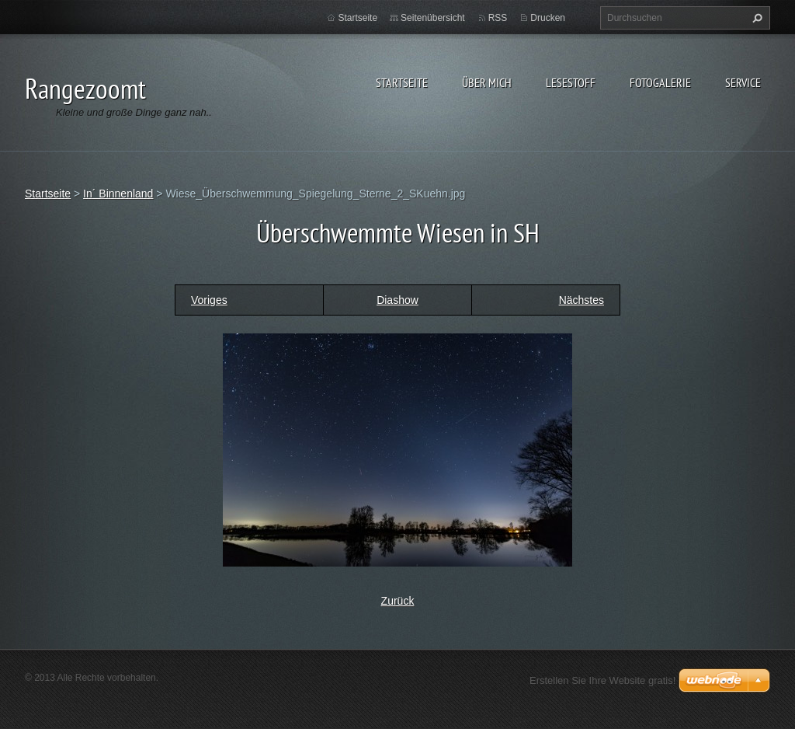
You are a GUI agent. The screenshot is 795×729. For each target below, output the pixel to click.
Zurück (398, 601)
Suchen (755, 18)
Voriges (209, 300)
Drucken (547, 17)
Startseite (402, 82)
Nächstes (581, 300)
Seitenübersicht (433, 17)
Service (743, 82)
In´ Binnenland (118, 193)
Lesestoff (570, 82)
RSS (498, 17)
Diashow (397, 300)
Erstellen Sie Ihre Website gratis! (602, 680)
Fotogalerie (660, 82)
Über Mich (487, 82)
